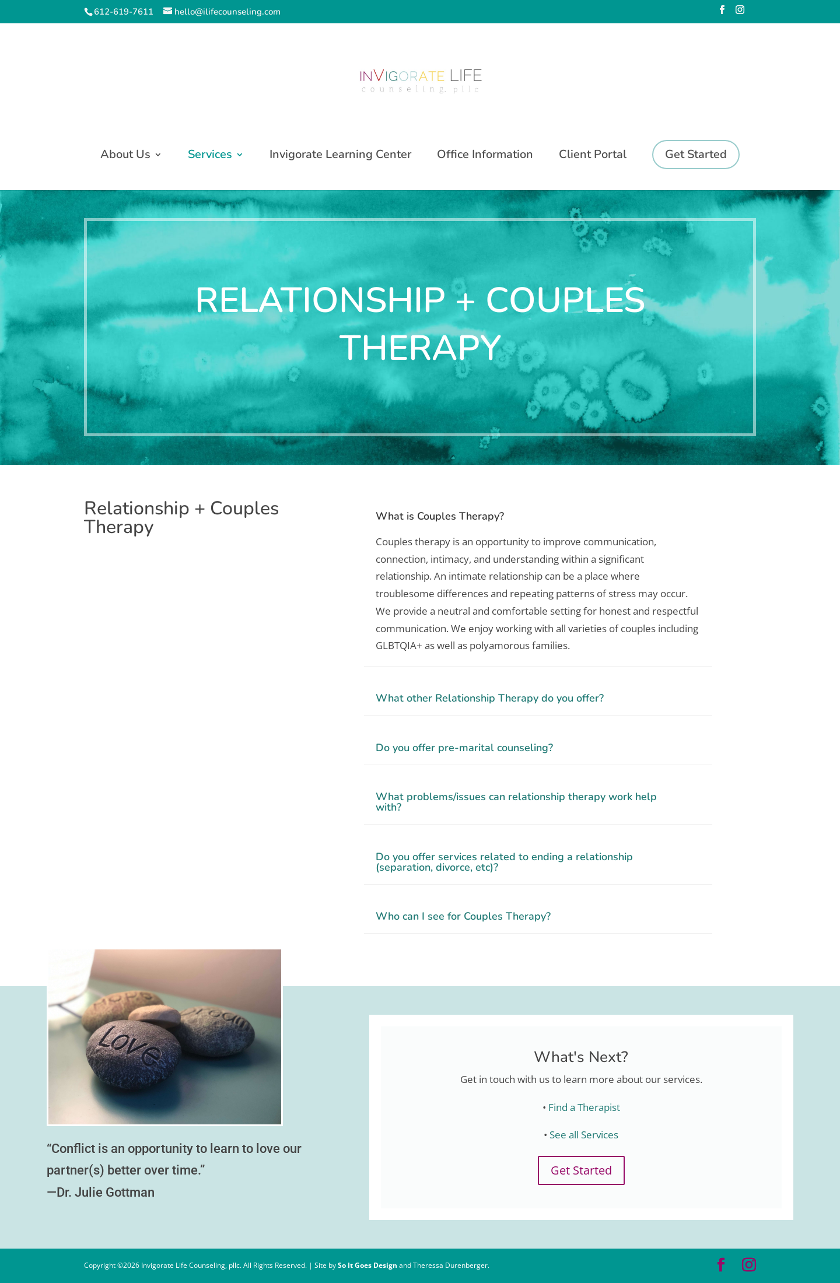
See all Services (584, 1134)
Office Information (485, 156)
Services (210, 156)
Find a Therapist (584, 1107)
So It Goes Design (368, 1265)
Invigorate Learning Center (340, 156)
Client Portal (592, 156)
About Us (125, 156)
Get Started (581, 1170)
